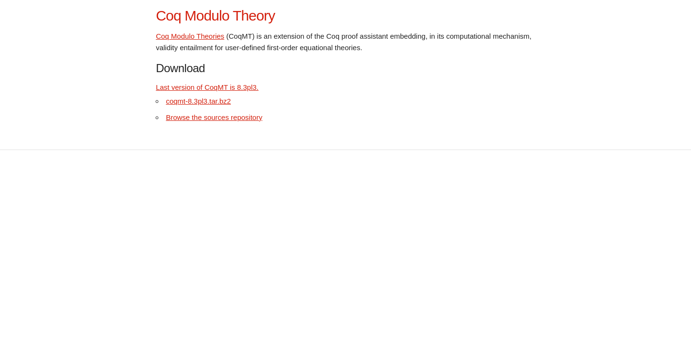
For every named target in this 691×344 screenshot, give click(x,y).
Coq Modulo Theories (190, 36)
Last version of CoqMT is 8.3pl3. (207, 87)
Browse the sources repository (214, 117)
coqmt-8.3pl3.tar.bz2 (198, 101)
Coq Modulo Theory (215, 15)
